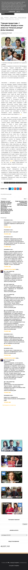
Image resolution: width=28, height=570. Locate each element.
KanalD (2, 18)
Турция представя (22, 17)
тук (21, 114)
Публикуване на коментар (9, 405)
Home (2, 17)
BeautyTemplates (15, 562)
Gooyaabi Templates (14, 565)
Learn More (12, 11)
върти (11, 160)
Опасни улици (13, 17)
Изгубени (6, 17)
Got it (18, 11)
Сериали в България (9, 269)
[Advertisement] (14, 422)
